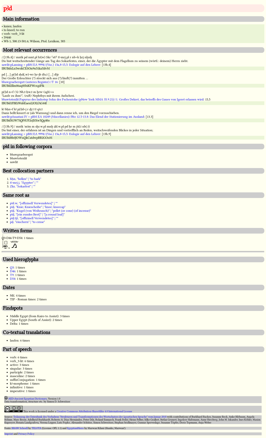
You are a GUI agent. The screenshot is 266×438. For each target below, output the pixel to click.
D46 (12, 271)
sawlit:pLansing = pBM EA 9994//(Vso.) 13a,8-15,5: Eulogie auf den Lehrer (51, 65)
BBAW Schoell (20, 428)
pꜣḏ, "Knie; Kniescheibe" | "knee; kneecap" (37, 207)
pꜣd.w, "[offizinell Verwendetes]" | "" (34, 203)
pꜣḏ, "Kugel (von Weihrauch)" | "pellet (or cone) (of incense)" (50, 211)
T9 (12, 275)
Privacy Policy (26, 433)
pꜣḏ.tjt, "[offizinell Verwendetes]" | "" (34, 218)
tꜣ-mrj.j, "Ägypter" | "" (24, 182)
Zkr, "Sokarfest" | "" (22, 186)
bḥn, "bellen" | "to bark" (25, 179)
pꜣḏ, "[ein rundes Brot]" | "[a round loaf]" (37, 214)
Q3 (12, 267)
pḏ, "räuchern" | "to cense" (27, 222)
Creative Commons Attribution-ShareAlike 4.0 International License (94, 411)
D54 (12, 279)
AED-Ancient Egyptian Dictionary (27, 398)
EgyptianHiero (75, 428)
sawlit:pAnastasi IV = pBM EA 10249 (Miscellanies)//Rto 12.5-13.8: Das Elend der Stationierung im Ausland (73, 117)
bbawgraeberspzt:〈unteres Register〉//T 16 (30, 82)
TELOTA (36, 428)
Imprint (8, 433)
